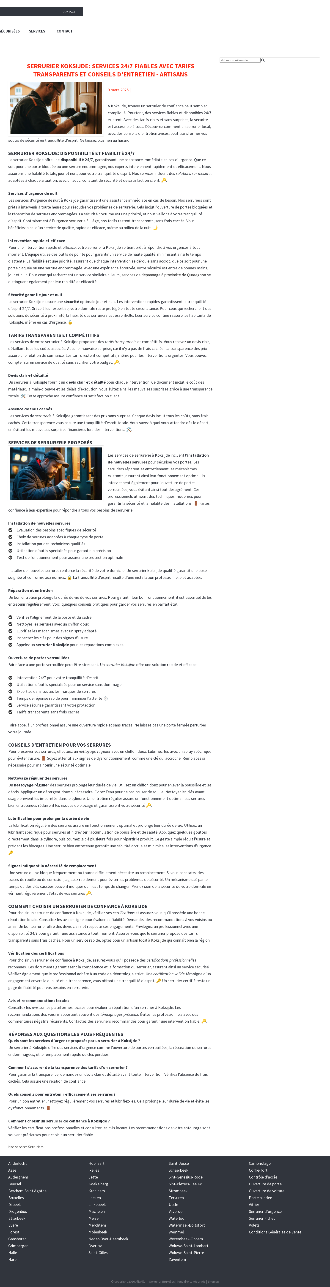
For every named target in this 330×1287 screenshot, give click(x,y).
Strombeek (178, 1190)
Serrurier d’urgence (265, 1211)
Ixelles (93, 1170)
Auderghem (18, 1176)
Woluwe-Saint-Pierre (186, 1252)
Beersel (14, 1183)
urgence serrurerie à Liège (76, 220)
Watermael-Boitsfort (187, 1224)
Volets (254, 1224)
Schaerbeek (178, 1170)
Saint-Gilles (98, 1252)
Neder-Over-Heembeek (108, 1238)
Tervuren (176, 1197)
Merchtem (97, 1224)
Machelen (96, 1211)
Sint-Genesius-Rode (186, 1176)
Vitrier (254, 1204)
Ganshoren (17, 1238)
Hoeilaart (96, 1163)
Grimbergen (18, 1245)
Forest (13, 1231)
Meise (93, 1218)
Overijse (95, 1245)
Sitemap (213, 1281)
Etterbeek (16, 1218)
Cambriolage (260, 1163)
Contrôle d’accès (263, 1176)
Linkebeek (97, 1204)
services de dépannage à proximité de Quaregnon (163, 274)
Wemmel (176, 1231)
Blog (163, 43)
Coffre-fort (258, 1170)
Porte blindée (260, 1197)
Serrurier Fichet (262, 1218)
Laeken (94, 1197)
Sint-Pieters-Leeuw (185, 1183)
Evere (13, 1224)
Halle (12, 1252)
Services (284, 22)
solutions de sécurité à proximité (36, 315)
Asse (12, 1170)
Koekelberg (98, 1183)
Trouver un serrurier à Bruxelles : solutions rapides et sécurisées (195, 22)
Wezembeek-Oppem (186, 1238)
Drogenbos (17, 1211)
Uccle (173, 1204)
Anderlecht (17, 1163)
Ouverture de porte (265, 1183)
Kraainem (96, 1190)
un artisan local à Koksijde (143, 940)
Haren (13, 1259)
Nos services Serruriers (26, 1146)
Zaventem (177, 1259)
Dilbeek (14, 1204)
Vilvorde (175, 1211)
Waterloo (176, 1218)
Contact (316, 5)
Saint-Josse (179, 1163)
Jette (93, 1176)
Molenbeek (97, 1231)
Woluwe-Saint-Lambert (188, 1245)
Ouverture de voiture (266, 1190)
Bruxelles (16, 1197)
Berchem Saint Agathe (27, 1190)
